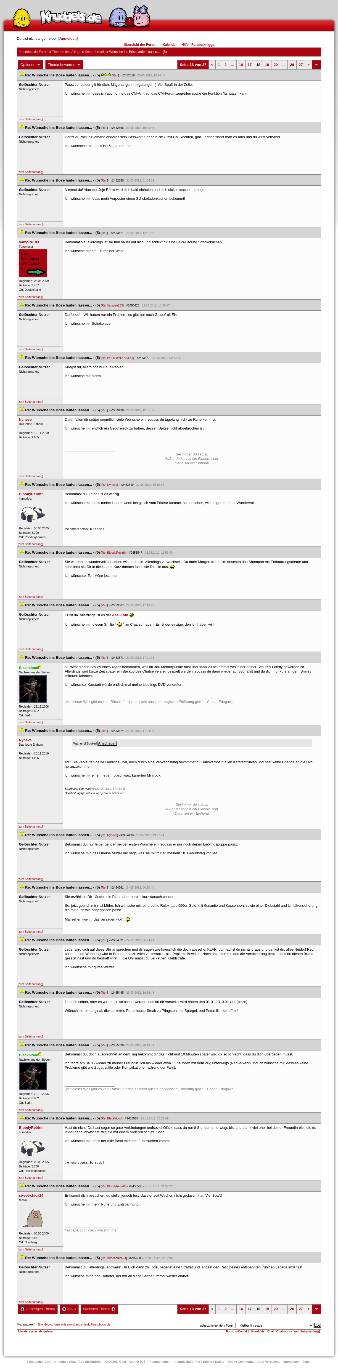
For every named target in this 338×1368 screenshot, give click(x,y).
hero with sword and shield (71, 1324)
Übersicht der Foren (139, 45)
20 (276, 65)
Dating (220, 1361)
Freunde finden (159, 1361)
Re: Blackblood (112, 1118)
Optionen (30, 65)
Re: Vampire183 (112, 305)
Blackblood (45, 1324)
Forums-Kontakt (237, 1331)
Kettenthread (95, 52)
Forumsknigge (202, 45)
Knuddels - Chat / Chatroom (270, 1331)
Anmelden (68, 38)
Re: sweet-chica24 (114, 1258)
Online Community (241, 1361)
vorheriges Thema (37, 1309)
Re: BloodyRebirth (113, 552)
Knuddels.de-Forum (33, 52)
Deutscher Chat (40, 1361)
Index (69, 1309)
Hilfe (185, 45)
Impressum (291, 1361)
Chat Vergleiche (269, 1361)
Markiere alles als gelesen (36, 1331)
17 (250, 65)
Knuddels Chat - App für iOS (125, 1361)
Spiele (207, 1361)
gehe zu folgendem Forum (217, 1325)
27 (301, 65)
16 (241, 65)
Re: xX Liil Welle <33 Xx (117, 357)
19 (267, 65)
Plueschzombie (100, 1324)
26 (292, 65)
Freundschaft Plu (186, 1361)
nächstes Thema (99, 1309)
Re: (115, 75)
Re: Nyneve (109, 484)
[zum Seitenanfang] (30, 119)
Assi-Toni (120, 615)
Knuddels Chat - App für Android (78, 1361)
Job (306, 1361)
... (232, 65)
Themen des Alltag (66, 52)
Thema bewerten (64, 65)
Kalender (170, 45)
